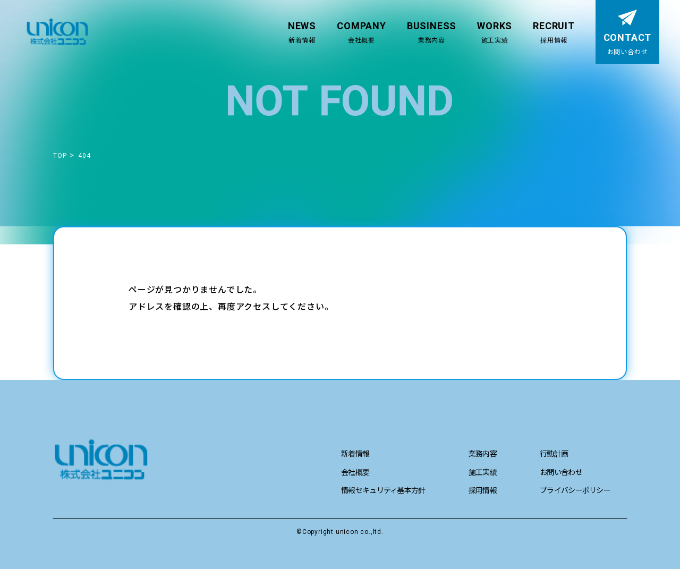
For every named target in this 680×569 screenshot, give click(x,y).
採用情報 (483, 490)
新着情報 (355, 453)
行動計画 (554, 453)
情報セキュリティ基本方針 (383, 490)
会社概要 (355, 471)
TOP (60, 154)
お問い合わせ (561, 471)
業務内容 (483, 453)
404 (84, 154)
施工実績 (483, 471)
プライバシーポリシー (575, 490)
